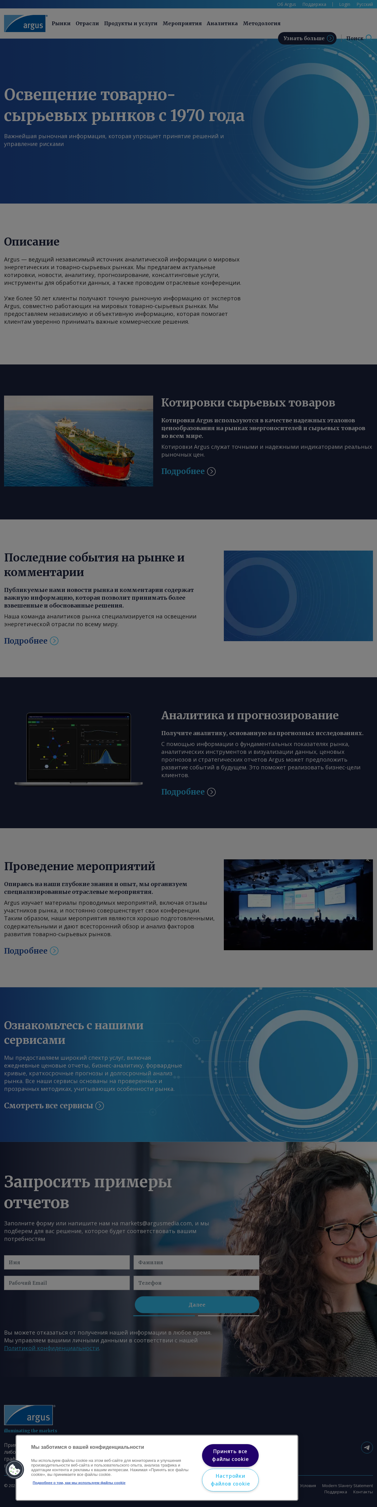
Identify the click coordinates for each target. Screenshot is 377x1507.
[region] (157, 1468)
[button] (15, 1470)
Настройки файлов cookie (230, 1479)
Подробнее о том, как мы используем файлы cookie (79, 1483)
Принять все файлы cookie (230, 1455)
